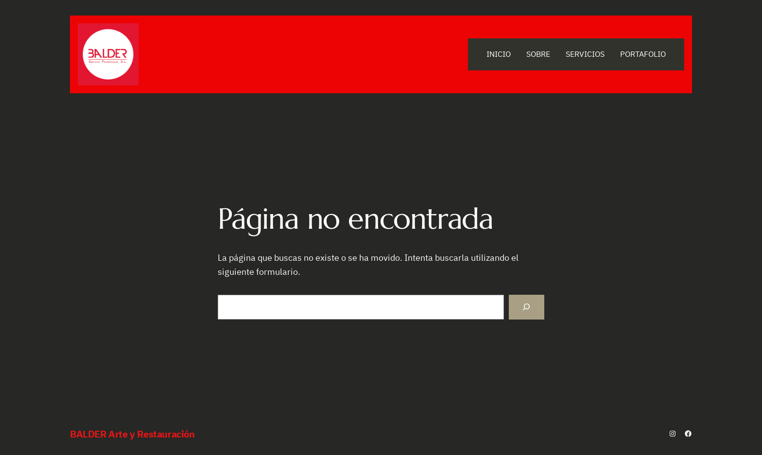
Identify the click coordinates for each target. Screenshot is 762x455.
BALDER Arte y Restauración (132, 433)
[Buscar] (526, 307)
